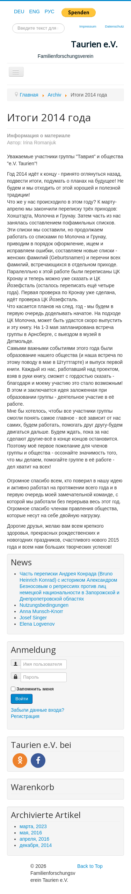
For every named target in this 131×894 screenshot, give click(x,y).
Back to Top (90, 866)
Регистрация (25, 716)
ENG (35, 11)
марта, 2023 (33, 826)
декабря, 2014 (36, 845)
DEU (20, 11)
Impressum (87, 26)
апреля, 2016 (34, 839)
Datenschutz (114, 26)
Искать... (12, 23)
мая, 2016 (31, 832)
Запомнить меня (35, 688)
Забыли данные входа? (37, 710)
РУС (49, 11)
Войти (21, 698)
